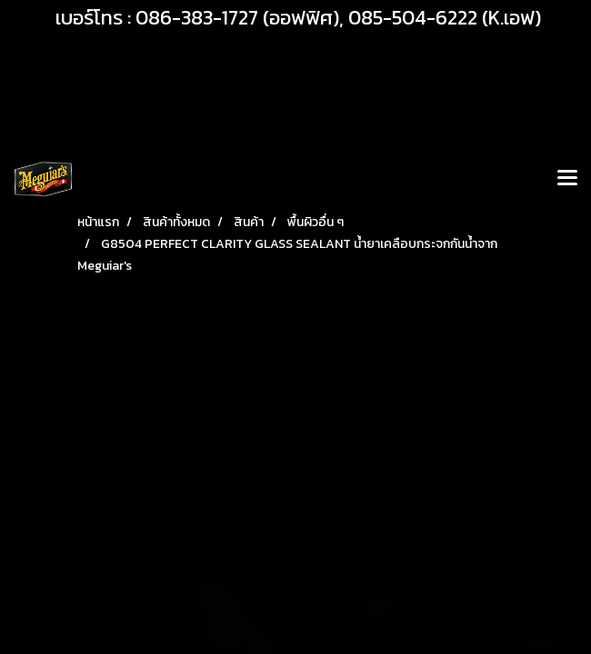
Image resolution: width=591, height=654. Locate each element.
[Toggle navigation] (567, 179)
